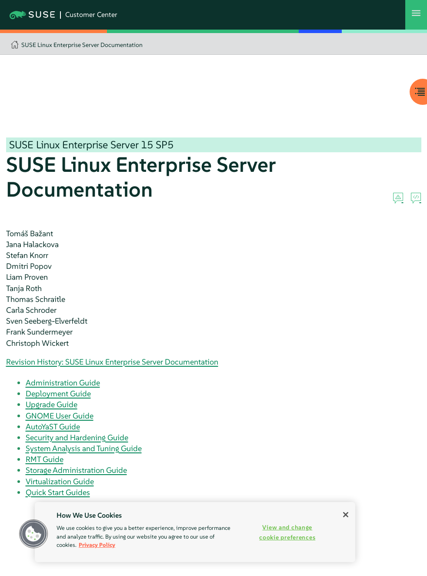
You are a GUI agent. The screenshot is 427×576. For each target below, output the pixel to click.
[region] (195, 532)
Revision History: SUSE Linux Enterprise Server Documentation (112, 362)
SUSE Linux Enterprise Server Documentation (82, 45)
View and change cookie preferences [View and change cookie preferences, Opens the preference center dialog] (287, 532)
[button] (33, 534)
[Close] (345, 514)
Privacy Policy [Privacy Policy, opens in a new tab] (97, 545)
